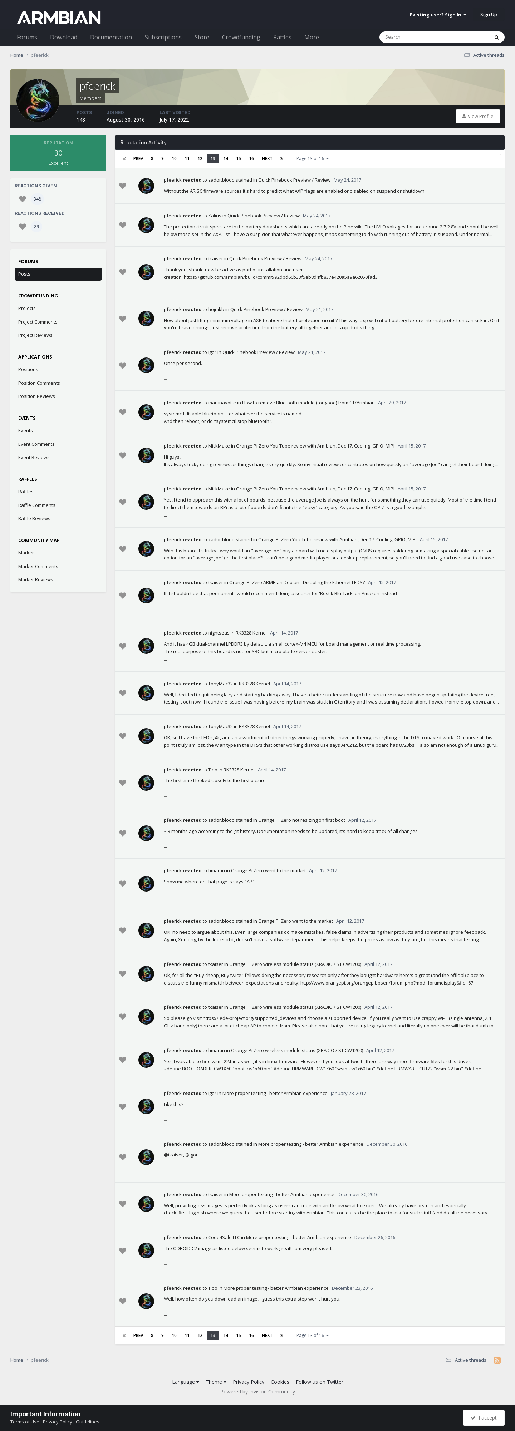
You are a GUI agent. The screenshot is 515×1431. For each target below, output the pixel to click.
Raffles (282, 37)
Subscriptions (163, 37)
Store (202, 37)
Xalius (214, 215)
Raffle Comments (36, 505)
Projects (27, 308)
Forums (27, 37)
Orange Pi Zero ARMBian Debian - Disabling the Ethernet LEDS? (297, 582)
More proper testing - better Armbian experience (275, 1093)
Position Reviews (36, 396)
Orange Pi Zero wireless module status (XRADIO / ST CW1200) (295, 964)
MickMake (219, 446)
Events (25, 430)
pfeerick (173, 180)
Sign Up (488, 14)
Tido (212, 769)
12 (199, 159)
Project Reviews (35, 335)
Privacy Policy (248, 1381)
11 (187, 159)
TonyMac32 (220, 683)
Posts (24, 274)
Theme (216, 1381)
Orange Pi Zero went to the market (268, 870)
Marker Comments (38, 566)
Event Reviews (34, 457)
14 (225, 159)
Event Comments (36, 444)
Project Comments (38, 322)
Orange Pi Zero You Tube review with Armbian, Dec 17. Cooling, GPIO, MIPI (315, 446)
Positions (28, 369)
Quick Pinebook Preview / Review (294, 180)
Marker (26, 552)
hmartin (216, 870)
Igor (212, 352)
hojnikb (216, 309)
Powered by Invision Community (257, 1391)
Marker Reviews (35, 579)
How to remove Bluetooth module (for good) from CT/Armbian (308, 402)
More (311, 37)
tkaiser (215, 258)
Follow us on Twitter (319, 1381)
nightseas (219, 633)
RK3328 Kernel (251, 633)
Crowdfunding (241, 37)
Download (63, 37)
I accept (484, 1417)
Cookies (280, 1381)
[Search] (415, 37)
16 (251, 159)
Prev (138, 159)
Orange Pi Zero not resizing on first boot (301, 820)
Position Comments (39, 383)
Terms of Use (24, 1421)
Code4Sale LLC (224, 1237)
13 (212, 159)
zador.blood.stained (230, 180)
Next (267, 159)
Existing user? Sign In (438, 14)
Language (185, 1381)
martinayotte (222, 402)
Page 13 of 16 (312, 159)
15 (238, 159)
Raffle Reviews (34, 518)
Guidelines (87, 1421)
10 (174, 159)
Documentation (111, 37)
